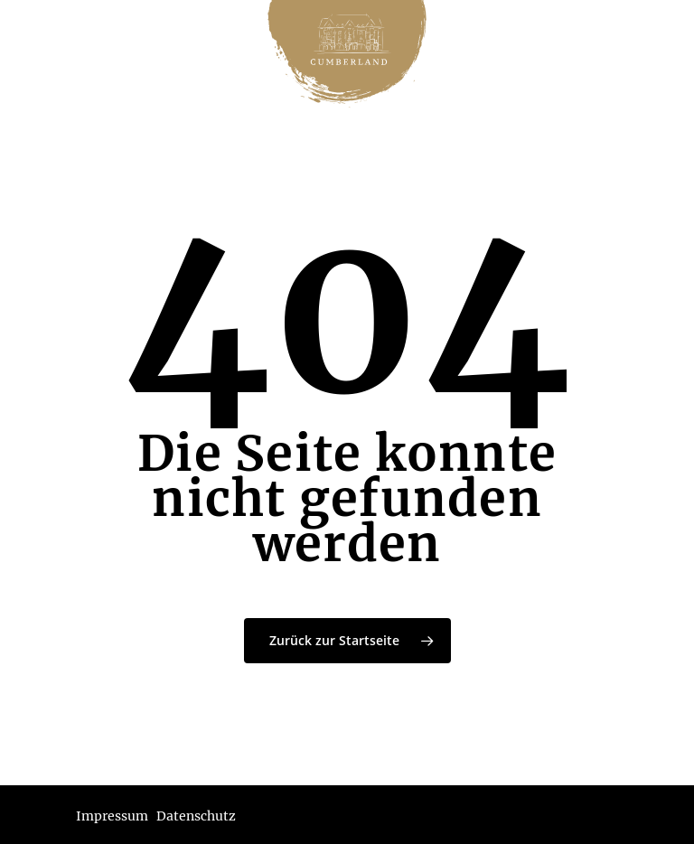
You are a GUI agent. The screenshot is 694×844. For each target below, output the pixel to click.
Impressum (112, 816)
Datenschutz (196, 816)
